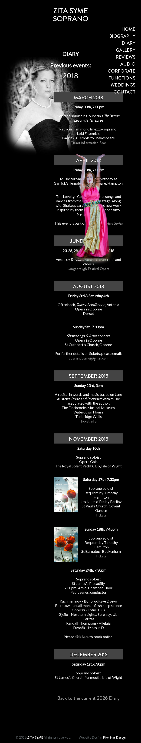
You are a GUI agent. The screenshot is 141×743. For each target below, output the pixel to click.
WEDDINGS (123, 85)
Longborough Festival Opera (88, 268)
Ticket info (88, 421)
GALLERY (125, 50)
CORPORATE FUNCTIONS (121, 74)
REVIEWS (125, 57)
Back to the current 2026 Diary (88, 698)
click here (82, 637)
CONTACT (124, 92)
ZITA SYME (35, 737)
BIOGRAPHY (122, 36)
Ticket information (88, 142)
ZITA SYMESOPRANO (70, 14)
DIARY (128, 43)
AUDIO (127, 64)
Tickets (101, 515)
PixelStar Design (114, 737)
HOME (128, 29)
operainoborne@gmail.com (88, 358)
